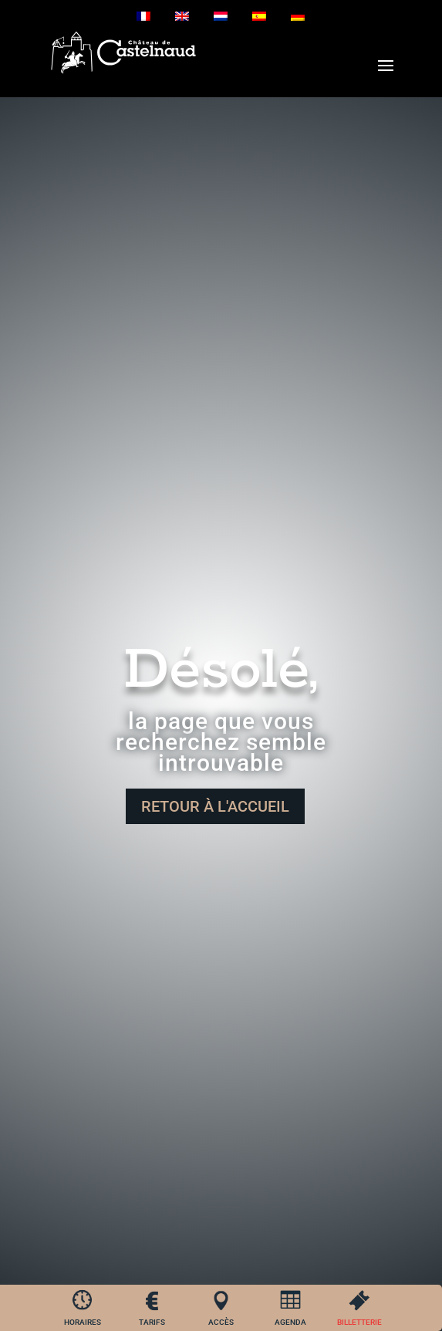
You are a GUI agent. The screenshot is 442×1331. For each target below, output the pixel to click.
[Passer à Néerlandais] (221, 16)
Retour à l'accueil (215, 806)
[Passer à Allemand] (298, 16)
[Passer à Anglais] (182, 16)
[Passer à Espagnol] (259, 16)
